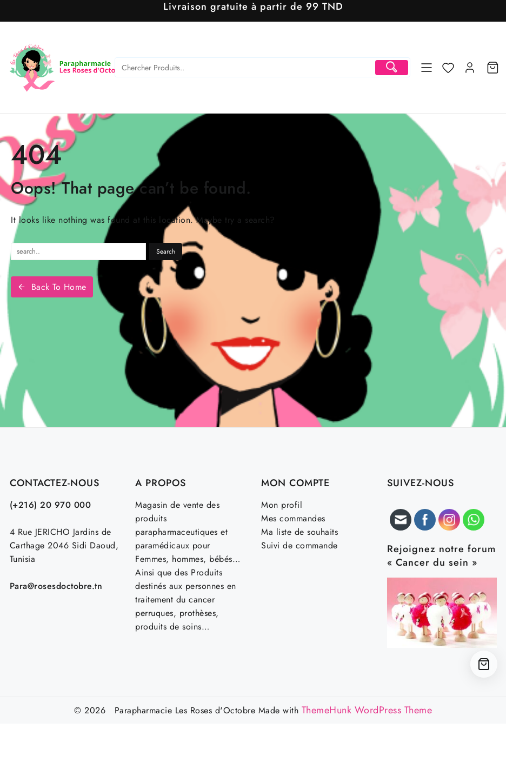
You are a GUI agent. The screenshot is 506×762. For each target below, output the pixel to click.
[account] (469, 67)
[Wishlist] (448, 67)
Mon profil (281, 505)
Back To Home (51, 287)
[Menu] (426, 67)
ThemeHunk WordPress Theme (367, 710)
